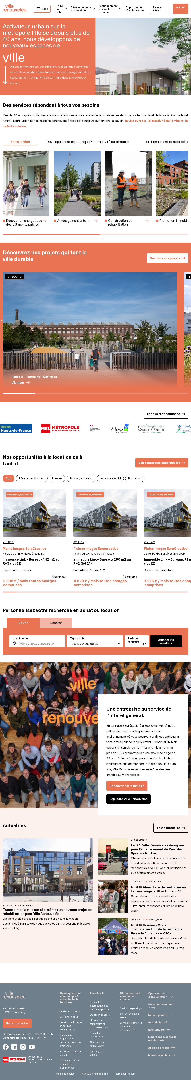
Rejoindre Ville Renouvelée (128, 820)
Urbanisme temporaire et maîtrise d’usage (99, 1024)
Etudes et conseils (70, 1012)
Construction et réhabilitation (98, 1044)
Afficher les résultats (166, 663)
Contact (180, 7)
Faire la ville (20, 163)
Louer (23, 644)
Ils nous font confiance (163, 435)
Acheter (56, 644)
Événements (156, 1030)
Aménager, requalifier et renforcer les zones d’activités (70, 1041)
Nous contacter (17, 1024)
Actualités (155, 1022)
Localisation (20, 659)
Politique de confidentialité (94, 1074)
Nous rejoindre (157, 1015)
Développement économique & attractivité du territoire (87, 163)
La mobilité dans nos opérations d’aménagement (131, 1027)
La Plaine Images (69, 1017)
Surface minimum (133, 661)
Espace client (157, 9)
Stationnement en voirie (129, 1016)
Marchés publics (159, 1055)
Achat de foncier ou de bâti (70, 1054)
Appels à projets (158, 1048)
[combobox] (37, 663)
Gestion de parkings (131, 1008)
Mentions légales (65, 1074)
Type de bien (78, 659)
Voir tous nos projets (165, 279)
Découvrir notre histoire (126, 807)
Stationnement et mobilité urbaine (130, 996)
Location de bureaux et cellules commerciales (71, 1026)
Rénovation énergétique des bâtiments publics (99, 1006)
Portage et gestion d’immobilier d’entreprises (70, 1065)
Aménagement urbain (98, 1053)
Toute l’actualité (168, 849)
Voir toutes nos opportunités (159, 484)
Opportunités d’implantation (135, 9)
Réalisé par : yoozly (124, 1074)
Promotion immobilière (96, 1035)
